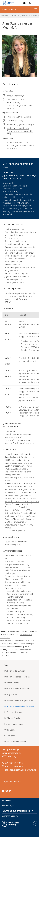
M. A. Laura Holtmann (13, 712)
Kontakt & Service (13, 782)
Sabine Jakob (9, 735)
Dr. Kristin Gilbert (11, 682)
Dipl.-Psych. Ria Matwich (14, 671)
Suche (29, 3)
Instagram (10, 790)
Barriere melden (10, 816)
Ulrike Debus (9, 730)
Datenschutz (8, 806)
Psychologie (15, 15)
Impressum (7, 800)
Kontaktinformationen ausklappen (35, 823)
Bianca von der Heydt (13, 724)
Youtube (6, 790)
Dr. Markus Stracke (12, 718)
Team (6, 665)
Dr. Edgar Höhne (11, 694)
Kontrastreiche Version (24, 3)
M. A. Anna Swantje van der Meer (19, 706)
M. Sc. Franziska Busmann (15, 741)
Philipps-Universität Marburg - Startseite (8, 3)
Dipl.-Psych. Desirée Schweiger (17, 676)
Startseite (4, 15)
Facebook (3, 790)
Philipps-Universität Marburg (12, 825)
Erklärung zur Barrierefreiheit (17, 811)
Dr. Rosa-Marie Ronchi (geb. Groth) (19, 700)
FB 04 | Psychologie (35, 9)
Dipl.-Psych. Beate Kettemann (16, 688)
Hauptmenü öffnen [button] (35, 3)
